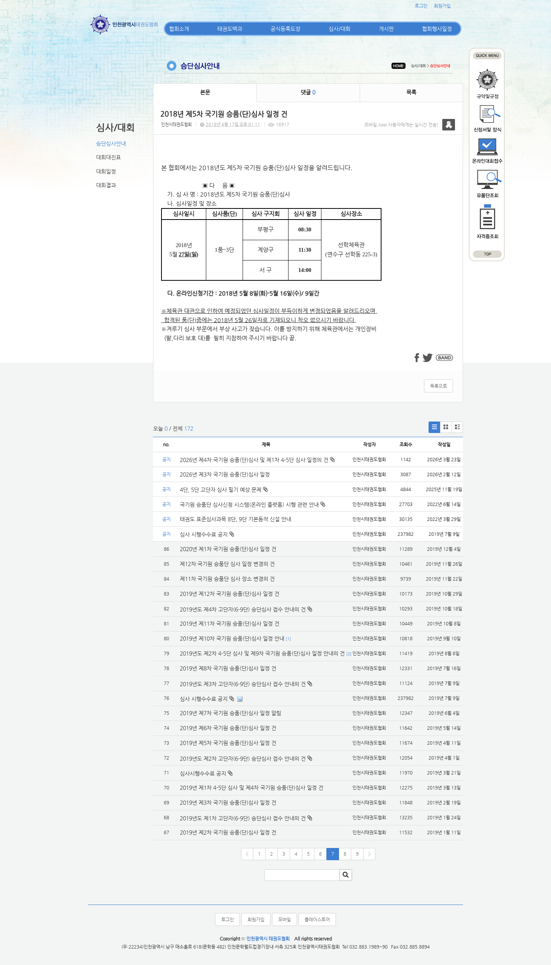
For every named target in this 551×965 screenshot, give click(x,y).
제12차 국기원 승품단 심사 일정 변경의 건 (227, 564)
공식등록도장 (285, 29)
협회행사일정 (437, 29)
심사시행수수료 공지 (203, 773)
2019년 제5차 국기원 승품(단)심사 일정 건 (228, 743)
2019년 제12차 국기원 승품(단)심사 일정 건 (229, 594)
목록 (411, 92)
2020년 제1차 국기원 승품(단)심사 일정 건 (228, 549)
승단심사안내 (111, 143)
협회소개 (179, 29)
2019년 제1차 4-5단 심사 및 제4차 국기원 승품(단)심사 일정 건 (251, 787)
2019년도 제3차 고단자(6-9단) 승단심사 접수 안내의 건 (243, 684)
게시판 (386, 29)
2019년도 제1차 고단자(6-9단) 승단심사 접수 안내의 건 (243, 818)
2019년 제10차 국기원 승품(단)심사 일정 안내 (232, 638)
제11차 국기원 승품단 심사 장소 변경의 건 (227, 579)
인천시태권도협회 (176, 124)
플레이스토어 (317, 919)
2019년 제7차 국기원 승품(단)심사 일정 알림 (230, 713)
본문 (205, 92)
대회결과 (106, 185)
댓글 (308, 92)
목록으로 (438, 386)
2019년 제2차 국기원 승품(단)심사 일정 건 (228, 832)
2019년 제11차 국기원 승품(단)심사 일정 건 (229, 623)
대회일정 (106, 171)
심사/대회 (339, 29)
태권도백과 (229, 29)
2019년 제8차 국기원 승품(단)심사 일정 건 (228, 668)
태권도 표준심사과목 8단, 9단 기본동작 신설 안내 (235, 519)
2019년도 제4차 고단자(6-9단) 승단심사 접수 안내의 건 (243, 609)
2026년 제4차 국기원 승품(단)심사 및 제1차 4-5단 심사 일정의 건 (257, 460)
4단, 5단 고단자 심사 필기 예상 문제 (224, 490)
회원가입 (442, 5)
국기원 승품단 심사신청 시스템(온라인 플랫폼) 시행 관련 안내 (252, 504)
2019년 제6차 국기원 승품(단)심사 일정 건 (228, 728)
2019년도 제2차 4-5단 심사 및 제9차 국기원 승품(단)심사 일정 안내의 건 (262, 653)
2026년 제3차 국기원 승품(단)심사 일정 (225, 474)
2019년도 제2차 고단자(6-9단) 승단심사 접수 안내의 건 (243, 758)
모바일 (284, 919)
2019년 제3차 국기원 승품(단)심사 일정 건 (228, 802)
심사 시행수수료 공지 (207, 534)
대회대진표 (108, 157)
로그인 (421, 5)
